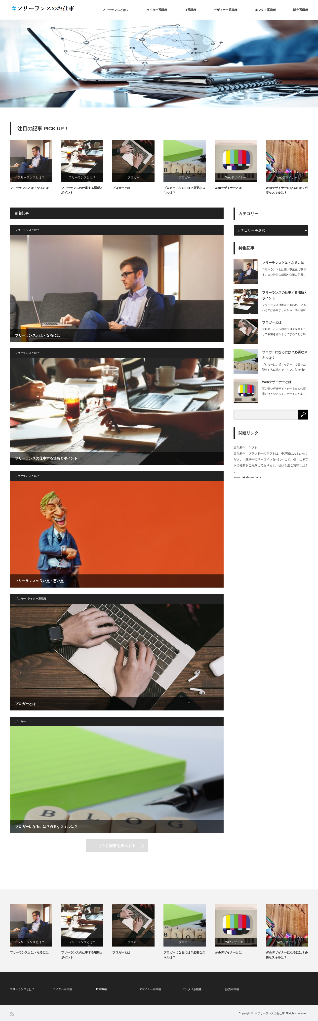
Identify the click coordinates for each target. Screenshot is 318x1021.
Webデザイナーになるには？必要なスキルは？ (287, 190)
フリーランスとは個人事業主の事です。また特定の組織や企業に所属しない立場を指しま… (284, 274)
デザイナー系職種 (226, 10)
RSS (12, 1014)
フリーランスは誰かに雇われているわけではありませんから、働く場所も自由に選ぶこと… (284, 310)
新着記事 (22, 213)
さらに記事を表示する (116, 846)
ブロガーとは (121, 188)
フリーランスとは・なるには (29, 188)
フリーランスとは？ (115, 10)
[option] (159, 63)
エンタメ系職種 (265, 10)
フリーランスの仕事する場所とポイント (82, 190)
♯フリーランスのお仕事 (270, 1013)
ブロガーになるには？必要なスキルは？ (184, 190)
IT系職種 (190, 10)
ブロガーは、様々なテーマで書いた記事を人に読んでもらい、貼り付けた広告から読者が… (284, 369)
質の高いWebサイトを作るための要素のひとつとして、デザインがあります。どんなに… (284, 393)
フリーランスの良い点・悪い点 (39, 581)
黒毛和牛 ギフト (245, 447)
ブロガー (133, 177)
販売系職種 (300, 10)
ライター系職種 (156, 10)
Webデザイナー (235, 177)
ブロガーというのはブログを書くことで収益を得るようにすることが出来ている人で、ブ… (284, 334)
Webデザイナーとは (228, 188)
